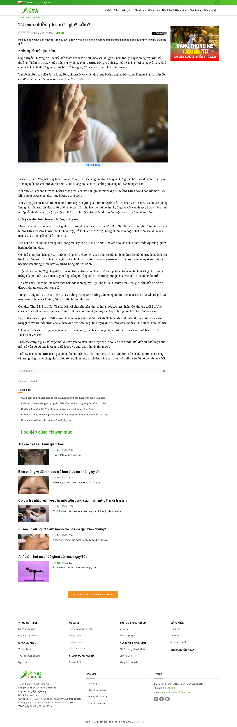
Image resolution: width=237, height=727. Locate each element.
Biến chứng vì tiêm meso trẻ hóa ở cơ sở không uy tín (59, 472)
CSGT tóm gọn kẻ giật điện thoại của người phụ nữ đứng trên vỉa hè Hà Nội (62, 397)
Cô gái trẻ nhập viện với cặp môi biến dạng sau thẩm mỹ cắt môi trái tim (72, 500)
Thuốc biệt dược (26, 649)
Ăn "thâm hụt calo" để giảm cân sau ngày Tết (52, 557)
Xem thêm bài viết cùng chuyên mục (93, 594)
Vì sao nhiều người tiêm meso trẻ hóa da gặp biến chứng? (62, 529)
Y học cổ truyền (122, 10)
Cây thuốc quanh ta (27, 635)
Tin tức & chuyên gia (133, 623)
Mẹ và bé (140, 10)
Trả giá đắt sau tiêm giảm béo (41, 444)
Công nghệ (210, 10)
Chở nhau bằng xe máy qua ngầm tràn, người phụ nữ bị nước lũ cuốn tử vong (64, 414)
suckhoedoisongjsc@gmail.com (175, 692)
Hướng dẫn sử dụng (98, 696)
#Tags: (23, 381)
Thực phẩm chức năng (29, 656)
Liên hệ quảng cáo (97, 703)
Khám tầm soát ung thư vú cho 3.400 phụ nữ (45, 420)
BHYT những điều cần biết (132, 649)
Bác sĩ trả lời (75, 662)
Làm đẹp (36, 17)
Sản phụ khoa (75, 642)
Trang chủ (24, 17)
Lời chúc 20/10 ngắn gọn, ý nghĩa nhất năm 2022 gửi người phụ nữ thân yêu (63, 403)
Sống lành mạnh (178, 642)
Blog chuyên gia (127, 635)
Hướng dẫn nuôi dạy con (80, 629)
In (165, 33)
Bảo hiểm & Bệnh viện (174, 10)
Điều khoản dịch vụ (97, 690)
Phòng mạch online (81, 656)
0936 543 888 (168, 688)
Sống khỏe (154, 10)
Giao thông (196, 10)
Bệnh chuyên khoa (182, 649)
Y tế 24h (124, 629)
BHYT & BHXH (126, 656)
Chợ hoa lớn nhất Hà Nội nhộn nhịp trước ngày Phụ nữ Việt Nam (57, 409)
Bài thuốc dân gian (27, 629)
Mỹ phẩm (23, 662)
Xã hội (108, 10)
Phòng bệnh (75, 635)
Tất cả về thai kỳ (77, 648)
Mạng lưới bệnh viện (129, 662)
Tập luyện (175, 629)
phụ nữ (33, 381)
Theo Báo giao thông (24, 32)
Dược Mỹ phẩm (27, 643)
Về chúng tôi (94, 683)
